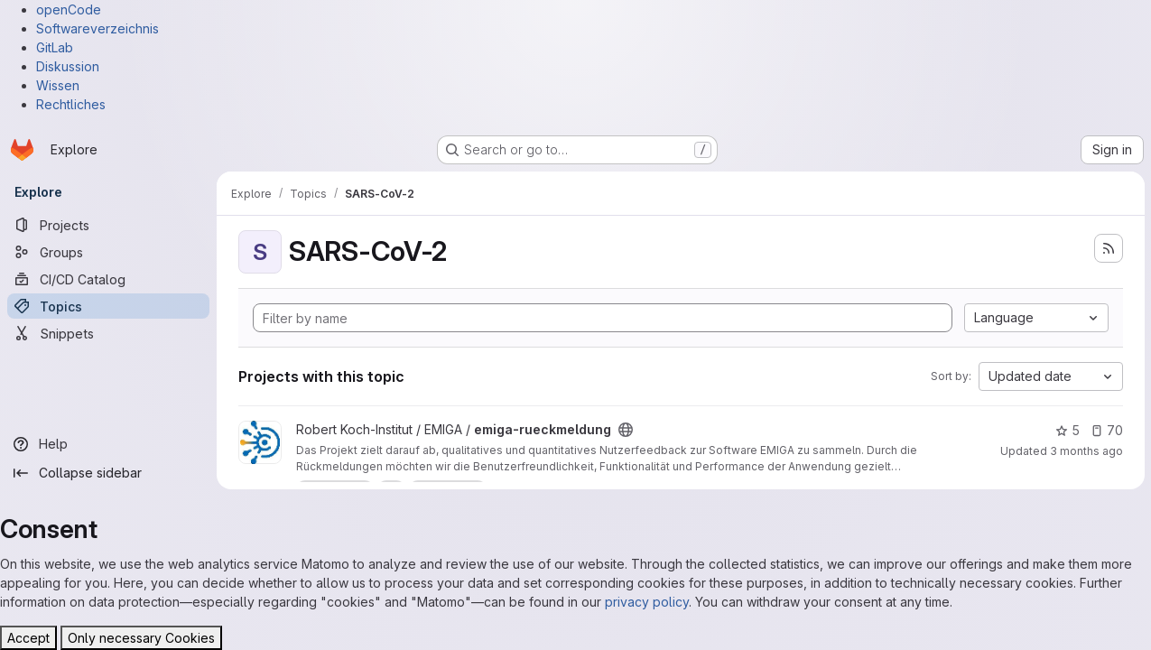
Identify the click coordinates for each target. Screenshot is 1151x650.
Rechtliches (71, 104)
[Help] (108, 444)
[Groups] (108, 252)
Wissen (57, 85)
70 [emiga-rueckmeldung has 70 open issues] (1106, 430)
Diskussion (67, 66)
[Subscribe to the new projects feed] (1107, 248)
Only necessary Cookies (141, 637)
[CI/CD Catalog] (108, 279)
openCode (68, 9)
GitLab (54, 47)
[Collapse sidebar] (108, 473)
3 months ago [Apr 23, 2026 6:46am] (1085, 451)
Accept (28, 637)
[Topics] (108, 306)
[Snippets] (108, 333)
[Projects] (108, 224)
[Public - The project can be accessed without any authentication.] (625, 429)
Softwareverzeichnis (97, 28)
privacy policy (647, 601)
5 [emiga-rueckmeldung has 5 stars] (1066, 430)
